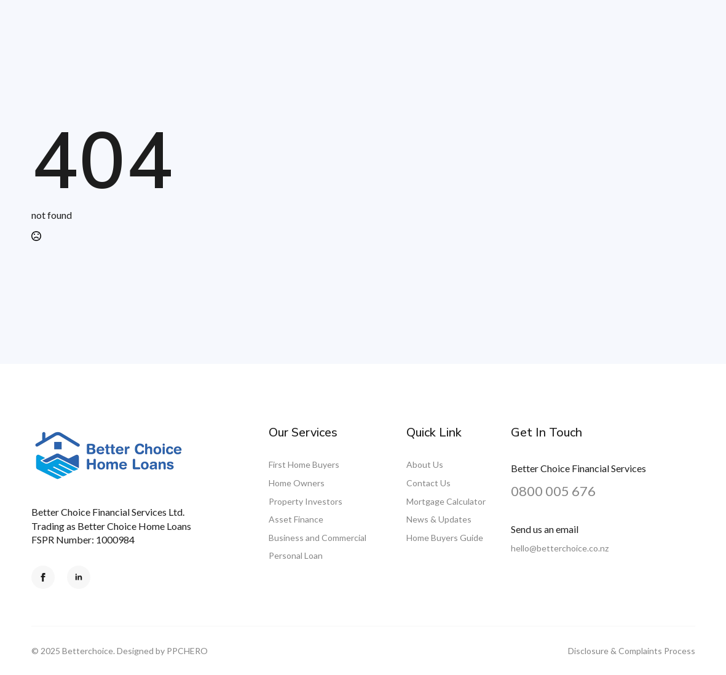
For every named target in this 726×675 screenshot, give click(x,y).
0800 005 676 (553, 491)
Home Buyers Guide (444, 537)
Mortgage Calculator (446, 501)
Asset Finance (296, 519)
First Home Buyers (304, 464)
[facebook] (43, 577)
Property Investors (305, 501)
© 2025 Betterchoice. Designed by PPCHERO (119, 650)
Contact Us (428, 483)
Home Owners (297, 483)
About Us (424, 464)
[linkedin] (78, 577)
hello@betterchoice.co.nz (560, 548)
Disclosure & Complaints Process (631, 650)
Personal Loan (296, 555)
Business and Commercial (317, 537)
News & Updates (439, 519)
